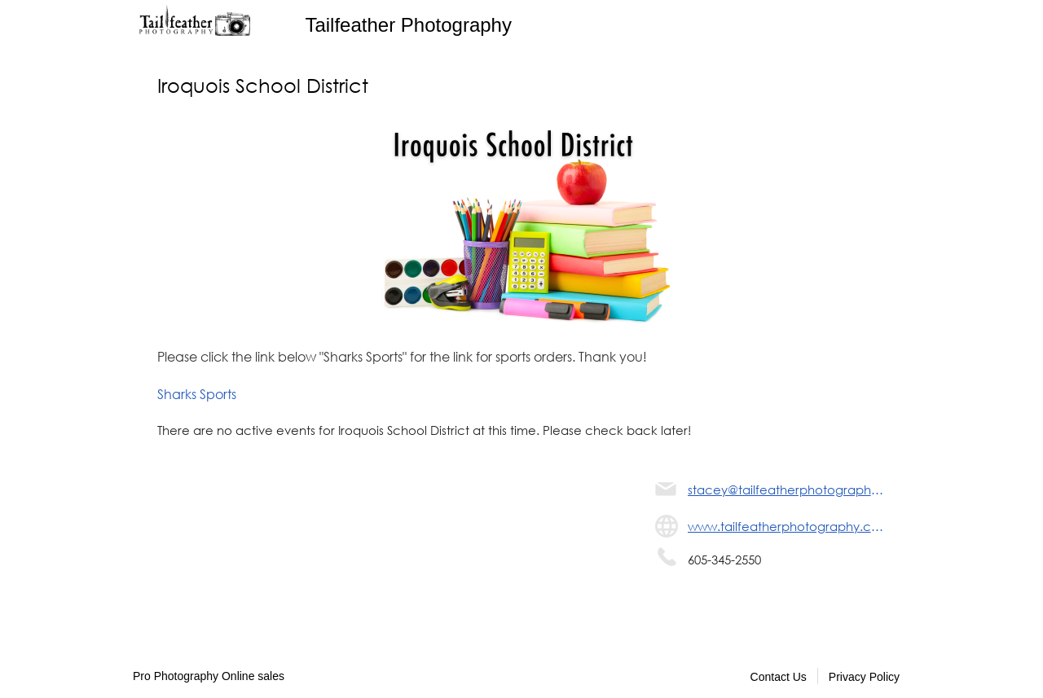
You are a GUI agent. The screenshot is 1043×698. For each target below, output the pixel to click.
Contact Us (778, 676)
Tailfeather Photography (408, 25)
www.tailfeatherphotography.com (787, 526)
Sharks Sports (196, 393)
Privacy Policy (864, 676)
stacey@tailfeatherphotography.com (787, 489)
